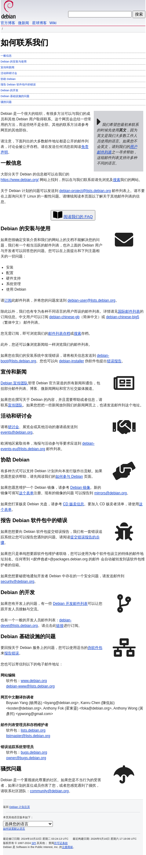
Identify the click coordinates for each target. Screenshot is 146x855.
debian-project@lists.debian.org (85, 191)
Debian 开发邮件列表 (70, 603)
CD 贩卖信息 (73, 504)
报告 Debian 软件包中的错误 (18, 84)
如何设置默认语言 (14, 828)
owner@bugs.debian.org (26, 757)
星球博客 (39, 23)
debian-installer (71, 361)
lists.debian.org (33, 730)
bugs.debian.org (34, 752)
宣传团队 (15, 405)
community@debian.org (49, 791)
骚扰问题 (6, 102)
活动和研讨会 (9, 73)
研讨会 (13, 427)
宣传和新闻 (7, 67)
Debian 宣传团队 (14, 383)
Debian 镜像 (80, 487)
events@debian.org (16, 432)
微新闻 (23, 23)
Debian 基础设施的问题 (15, 96)
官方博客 (8, 23)
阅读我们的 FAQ (78, 216)
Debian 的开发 (9, 90)
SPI (33, 842)
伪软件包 (95, 647)
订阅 (8, 300)
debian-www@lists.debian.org (30, 686)
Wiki (53, 23)
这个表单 (26, 493)
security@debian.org (17, 581)
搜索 (116, 180)
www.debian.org (34, 680)
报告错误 (11, 653)
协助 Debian (8, 79)
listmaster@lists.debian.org (28, 735)
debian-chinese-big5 (122, 317)
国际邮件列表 (129, 311)
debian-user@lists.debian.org (91, 300)
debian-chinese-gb (64, 317)
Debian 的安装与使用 (14, 61)
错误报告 (114, 361)
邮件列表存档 (59, 333)
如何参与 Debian (69, 476)
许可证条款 (61, 842)
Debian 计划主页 (19, 806)
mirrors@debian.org (110, 493)
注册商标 (67, 846)
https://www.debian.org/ (20, 180)
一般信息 (6, 55)
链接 (60, 625)
